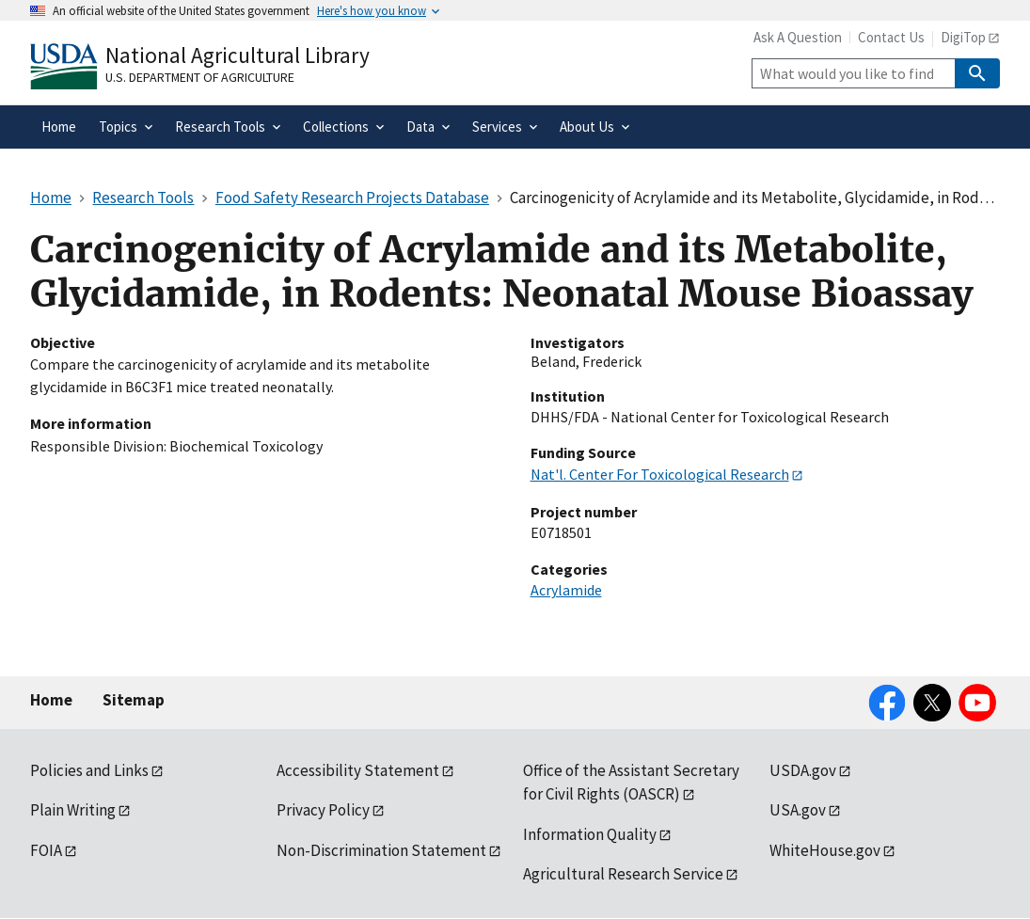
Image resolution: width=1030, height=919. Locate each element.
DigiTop (963, 37)
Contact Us (891, 37)
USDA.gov (802, 770)
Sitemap (134, 699)
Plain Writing (73, 810)
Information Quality (590, 834)
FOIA (46, 850)
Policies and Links (89, 770)
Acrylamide (566, 589)
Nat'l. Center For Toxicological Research (660, 474)
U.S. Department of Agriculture (199, 77)
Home (51, 699)
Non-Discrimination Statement (381, 850)
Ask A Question (797, 37)
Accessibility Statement (358, 770)
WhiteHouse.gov (824, 850)
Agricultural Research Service (623, 874)
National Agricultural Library (237, 55)
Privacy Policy (323, 810)
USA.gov (797, 810)
